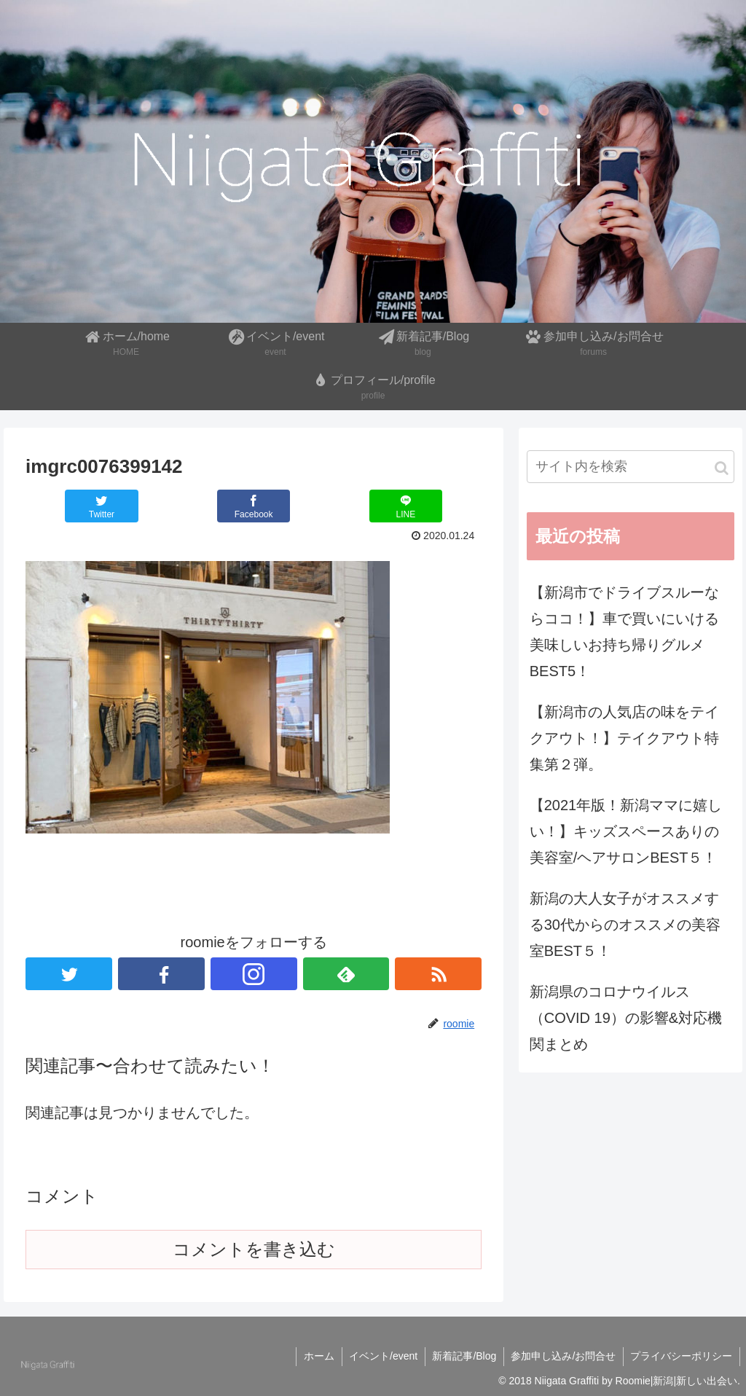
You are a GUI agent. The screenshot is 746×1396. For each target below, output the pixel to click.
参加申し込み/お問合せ (562, 1356)
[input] (630, 466)
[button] (721, 468)
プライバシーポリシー (681, 1356)
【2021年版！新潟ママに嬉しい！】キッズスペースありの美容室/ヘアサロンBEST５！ (626, 831)
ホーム (316, 1356)
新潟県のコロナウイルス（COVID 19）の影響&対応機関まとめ (626, 1018)
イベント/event (381, 1356)
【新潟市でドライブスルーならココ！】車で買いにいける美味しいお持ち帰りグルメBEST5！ (624, 631)
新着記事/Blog (463, 1356)
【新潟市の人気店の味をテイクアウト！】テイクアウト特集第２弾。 (624, 738)
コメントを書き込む (254, 1249)
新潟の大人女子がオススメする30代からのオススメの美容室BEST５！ (625, 924)
